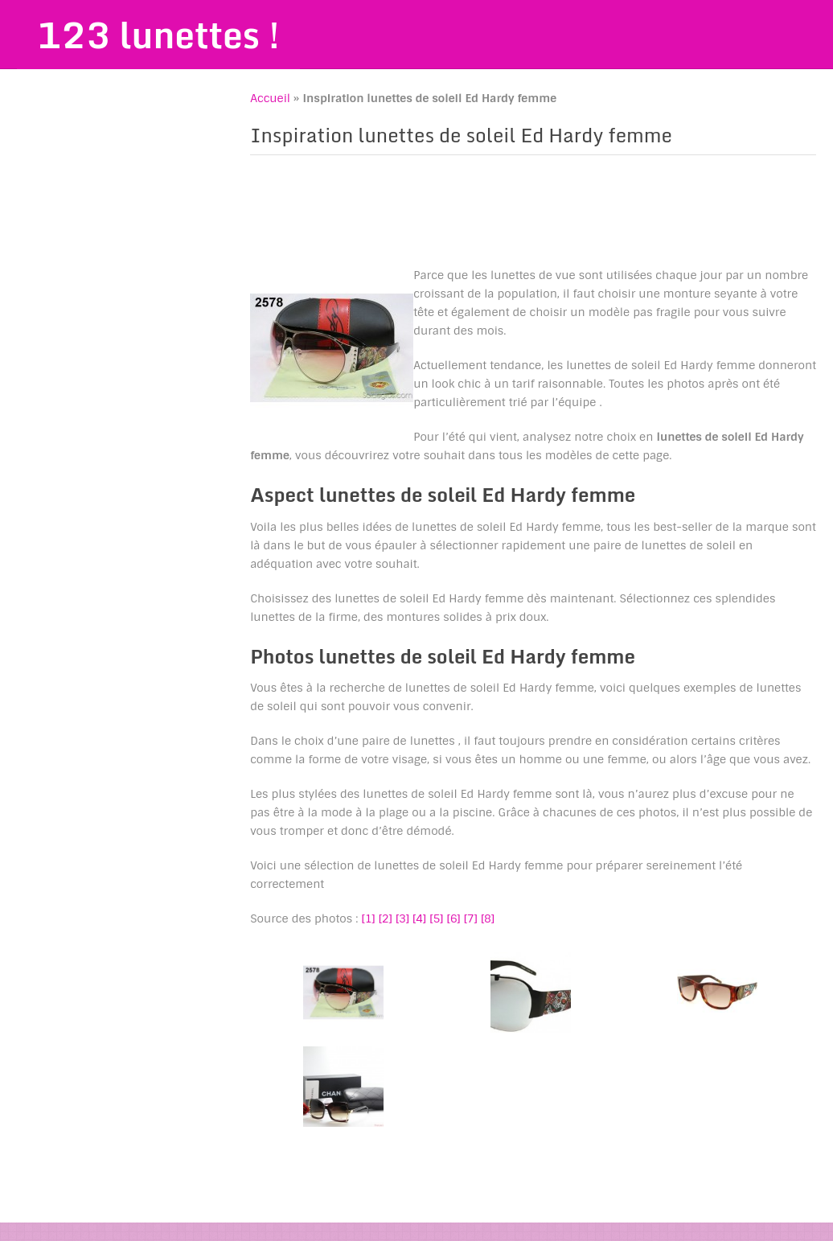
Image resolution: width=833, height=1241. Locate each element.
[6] (454, 918)
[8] (487, 918)
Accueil (270, 98)
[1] (368, 918)
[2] (385, 918)
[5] (436, 918)
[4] (419, 918)
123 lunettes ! (158, 35)
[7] (471, 918)
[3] (402, 918)
